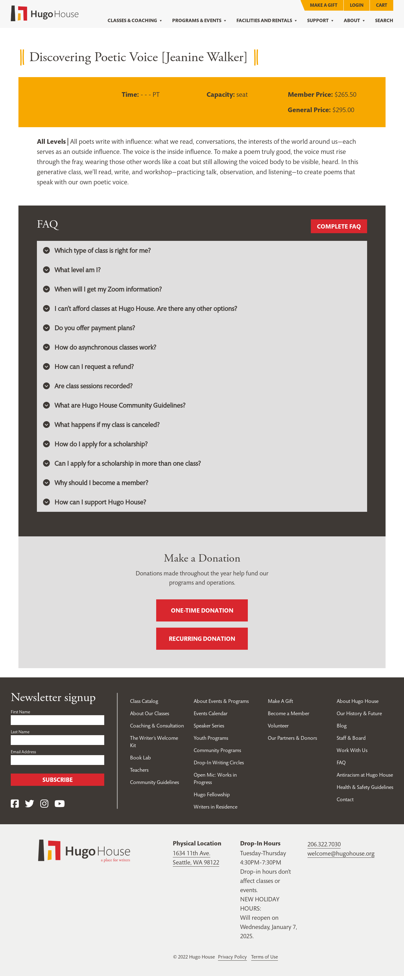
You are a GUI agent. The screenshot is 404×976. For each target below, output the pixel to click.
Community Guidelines (154, 782)
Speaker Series (209, 725)
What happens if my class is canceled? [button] (101, 424)
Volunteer (278, 725)
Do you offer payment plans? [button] (89, 327)
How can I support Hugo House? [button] (94, 502)
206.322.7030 (324, 844)
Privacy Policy (232, 957)
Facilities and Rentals (267, 20)
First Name (20, 712)
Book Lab (140, 757)
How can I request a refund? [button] (88, 366)
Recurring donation (202, 639)
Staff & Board (351, 738)
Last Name (20, 732)
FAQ (341, 762)
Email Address (23, 752)
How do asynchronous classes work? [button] (99, 347)
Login (356, 5)
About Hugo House (357, 701)
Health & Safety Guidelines (365, 787)
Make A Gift (323, 5)
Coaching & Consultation (157, 725)
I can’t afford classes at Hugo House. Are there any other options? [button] (140, 308)
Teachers (139, 769)
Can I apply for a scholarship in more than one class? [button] (122, 463)
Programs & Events (199, 20)
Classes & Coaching (135, 20)
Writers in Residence (215, 806)
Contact (345, 799)
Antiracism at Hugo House (365, 774)
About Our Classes (149, 713)
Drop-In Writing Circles (219, 762)
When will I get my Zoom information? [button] (102, 289)
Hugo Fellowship (212, 794)
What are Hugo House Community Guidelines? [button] (114, 405)
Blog (342, 725)
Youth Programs (211, 738)
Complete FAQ (339, 226)
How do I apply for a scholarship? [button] (95, 444)
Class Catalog (144, 701)
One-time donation (202, 610)
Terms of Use (264, 957)
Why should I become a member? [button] (95, 482)
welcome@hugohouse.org (340, 853)
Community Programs (217, 750)
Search (384, 20)
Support (321, 20)
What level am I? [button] (72, 269)
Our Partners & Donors (292, 738)
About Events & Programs (221, 701)
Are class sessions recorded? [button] (88, 386)
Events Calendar (211, 713)
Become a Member (288, 713)
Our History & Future (359, 713)
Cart (381, 5)
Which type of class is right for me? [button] (97, 250)
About (355, 20)
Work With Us (352, 750)
